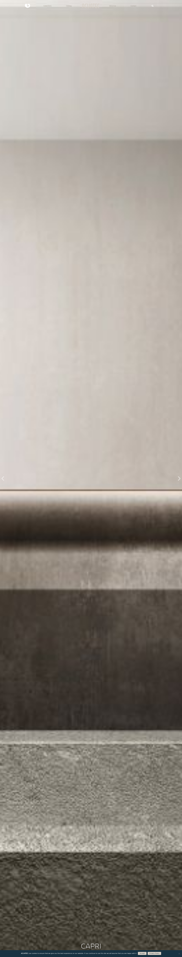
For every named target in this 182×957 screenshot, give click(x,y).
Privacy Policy (154, 953)
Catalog (69, 6)
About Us (112, 6)
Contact (133, 6)
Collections (47, 6)
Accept (142, 953)
